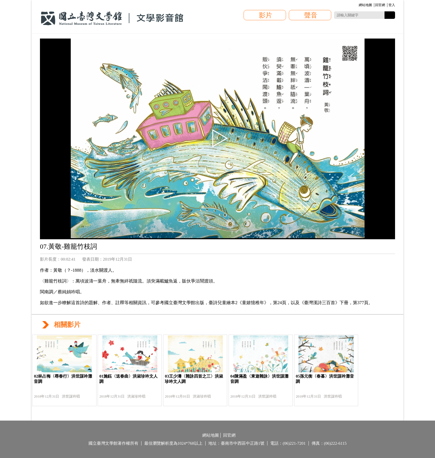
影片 (265, 15)
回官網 (380, 5)
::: (358, 5)
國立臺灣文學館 (112, 18)
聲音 (310, 15)
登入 (391, 5)
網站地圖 (365, 5)
